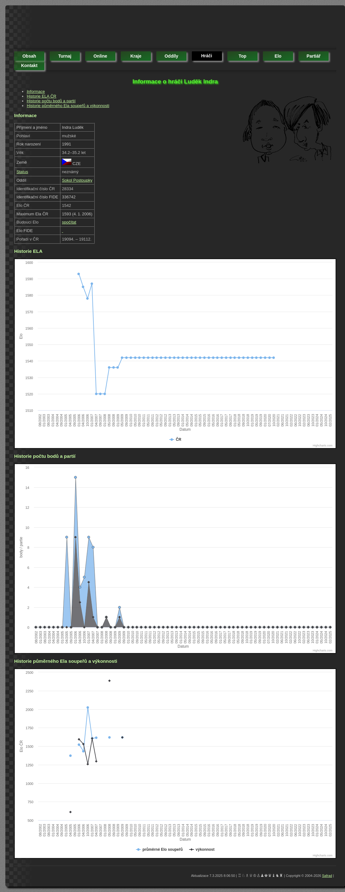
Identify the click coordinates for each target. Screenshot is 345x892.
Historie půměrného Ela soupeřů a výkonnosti (68, 105)
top (243, 56)
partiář (313, 56)
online (100, 56)
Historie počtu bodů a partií (51, 101)
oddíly (171, 56)
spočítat (69, 222)
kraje (135, 56)
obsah (29, 56)
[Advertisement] (128, 28)
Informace (36, 91)
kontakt (29, 65)
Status (22, 171)
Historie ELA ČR (41, 96)
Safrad (327, 876)
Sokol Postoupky (77, 180)
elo (278, 56)
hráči (206, 55)
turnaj (64, 56)
